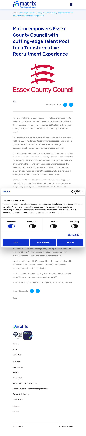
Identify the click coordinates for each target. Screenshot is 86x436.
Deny (16, 242)
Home (15, 13)
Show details (73, 235)
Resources (16, 362)
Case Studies (18, 367)
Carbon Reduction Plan (21, 394)
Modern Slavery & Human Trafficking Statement (30, 389)
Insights (16, 373)
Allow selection (43, 242)
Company (16, 344)
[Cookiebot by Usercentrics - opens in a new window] (73, 192)
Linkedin (16, 412)
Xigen (71, 426)
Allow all (70, 242)
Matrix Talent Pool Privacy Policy (25, 383)
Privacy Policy (18, 378)
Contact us (17, 355)
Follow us (16, 406)
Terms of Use (18, 399)
